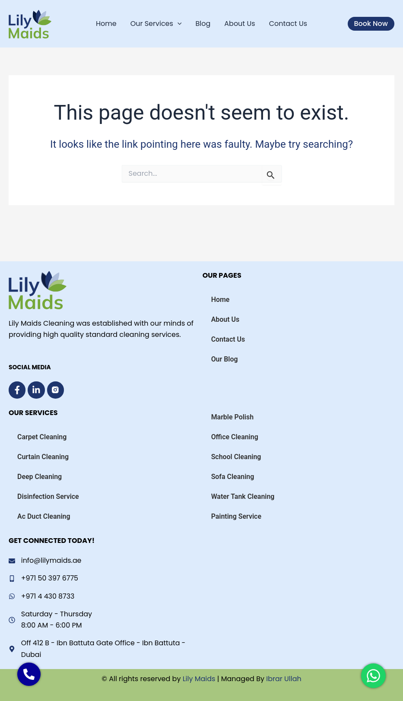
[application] (177, 23)
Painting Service (236, 516)
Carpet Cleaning (42, 436)
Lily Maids (198, 679)
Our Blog (224, 359)
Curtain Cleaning (43, 456)
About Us (239, 24)
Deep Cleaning (39, 476)
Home (106, 24)
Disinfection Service (48, 496)
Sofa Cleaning (232, 476)
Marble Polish (232, 416)
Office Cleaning (235, 436)
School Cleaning (236, 456)
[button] (371, 24)
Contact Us (288, 24)
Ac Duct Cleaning (43, 516)
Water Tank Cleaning (243, 496)
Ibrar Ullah (283, 679)
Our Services (156, 23)
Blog (202, 24)
